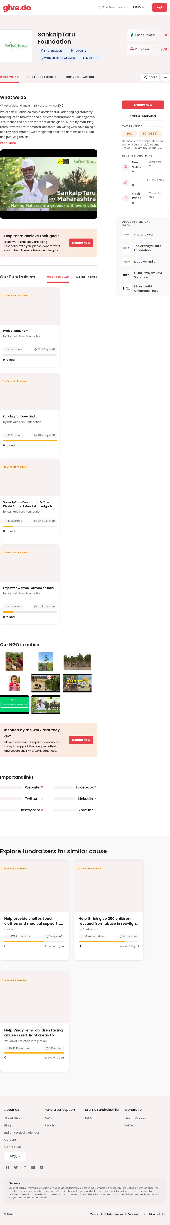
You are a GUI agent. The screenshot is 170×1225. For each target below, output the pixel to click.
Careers (10, 1140)
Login (160, 7)
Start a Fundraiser (143, 116)
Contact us (12, 1147)
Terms (94, 1214)
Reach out (52, 1125)
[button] (52, 51)
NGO (88, 1118)
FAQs (48, 1118)
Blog (7, 1125)
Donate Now (81, 243)
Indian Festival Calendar (21, 1133)
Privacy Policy (157, 1214)
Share (150, 77)
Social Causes (135, 1118)
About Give (12, 1118)
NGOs (129, 1125)
